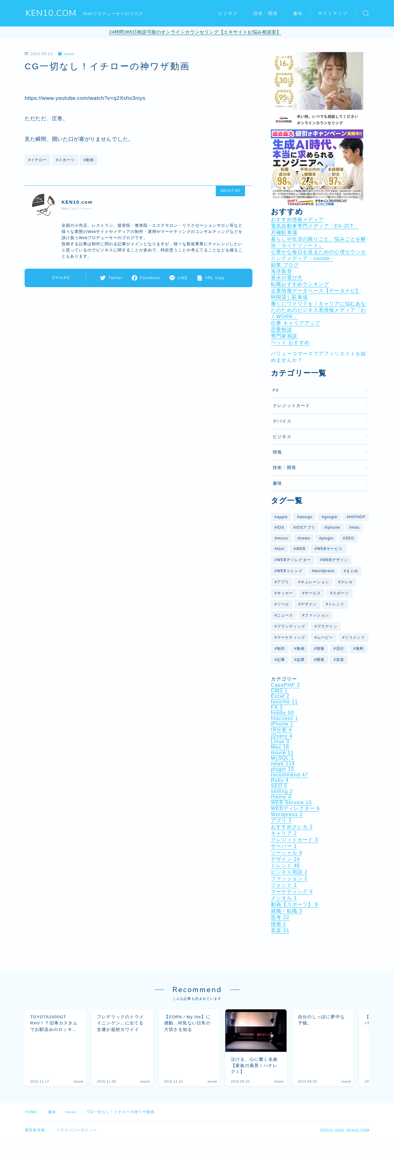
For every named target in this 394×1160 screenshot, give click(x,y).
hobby (282, 712)
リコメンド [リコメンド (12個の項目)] (355, 637)
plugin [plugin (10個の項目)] (328, 538)
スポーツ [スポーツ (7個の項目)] (341, 593)
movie (66, 54)
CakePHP (285, 685)
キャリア (284, 833)
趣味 (298, 13)
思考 (280, 917)
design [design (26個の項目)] (306, 517)
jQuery (281, 736)
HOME (31, 1117)
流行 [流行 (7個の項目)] (340, 648)
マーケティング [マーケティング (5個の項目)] (291, 637)
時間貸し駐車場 (289, 297)
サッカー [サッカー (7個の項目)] (285, 593)
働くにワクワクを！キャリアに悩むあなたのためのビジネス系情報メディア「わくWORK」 (318, 310)
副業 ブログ (285, 264)
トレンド (285, 865)
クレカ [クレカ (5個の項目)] (347, 582)
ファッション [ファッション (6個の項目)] (317, 615)
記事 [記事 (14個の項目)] (281, 659)
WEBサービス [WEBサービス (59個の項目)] (330, 549)
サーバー (284, 846)
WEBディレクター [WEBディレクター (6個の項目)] (294, 560)
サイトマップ (333, 13)
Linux (280, 741)
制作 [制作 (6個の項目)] (281, 648)
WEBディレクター (295, 808)
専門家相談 (284, 336)
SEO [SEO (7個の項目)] (349, 538)
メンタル (284, 898)
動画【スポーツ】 (294, 904)
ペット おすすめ (290, 342)
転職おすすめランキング (300, 284)
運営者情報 (35, 1136)
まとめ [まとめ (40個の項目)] (352, 571)
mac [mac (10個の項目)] (356, 527)
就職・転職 (286, 911)
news (283, 763)
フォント (284, 885)
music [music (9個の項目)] (282, 538)
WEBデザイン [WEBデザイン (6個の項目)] (335, 560)
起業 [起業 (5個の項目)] (301, 659)
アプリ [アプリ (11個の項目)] (283, 582)
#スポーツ (65, 159)
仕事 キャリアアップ (295, 323)
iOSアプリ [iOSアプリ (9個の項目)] (305, 527)
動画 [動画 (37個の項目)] (301, 648)
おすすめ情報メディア (297, 219)
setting (282, 791)
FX (276, 390)
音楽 (280, 930)
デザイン (285, 859)
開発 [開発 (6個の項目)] (320, 659)
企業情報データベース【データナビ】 (316, 290)
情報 (277, 452)
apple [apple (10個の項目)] (282, 517)
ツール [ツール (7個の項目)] (283, 604)
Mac (280, 747)
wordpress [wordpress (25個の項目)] (324, 571)
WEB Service (291, 802)
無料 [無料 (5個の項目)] (360, 648)
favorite (284, 701)
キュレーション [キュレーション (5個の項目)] (315, 582)
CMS (279, 690)
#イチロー (37, 159)
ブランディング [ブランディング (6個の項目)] (291, 626)
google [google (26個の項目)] (330, 517)
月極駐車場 (284, 232)
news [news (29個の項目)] (305, 538)
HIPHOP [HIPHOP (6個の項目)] (357, 517)
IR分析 (281, 729)
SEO (279, 785)
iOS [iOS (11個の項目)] (280, 527)
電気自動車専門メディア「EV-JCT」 (315, 226)
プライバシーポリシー (76, 1136)
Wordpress (287, 814)
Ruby (280, 780)
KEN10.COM (51, 13)
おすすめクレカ (292, 826)
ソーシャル (286, 852)
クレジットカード (291, 405)
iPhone (282, 724)
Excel (280, 696)
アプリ (281, 820)
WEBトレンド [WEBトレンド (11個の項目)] (290, 571)
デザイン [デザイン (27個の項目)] (309, 604)
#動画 (88, 159)
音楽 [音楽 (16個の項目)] (340, 659)
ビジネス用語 (289, 872)
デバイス (282, 421)
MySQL (282, 758)
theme (281, 797)
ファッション (289, 878)
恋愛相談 (281, 329)
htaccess (284, 718)
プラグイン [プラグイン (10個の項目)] (327, 626)
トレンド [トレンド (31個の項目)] (336, 604)
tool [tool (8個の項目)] (280, 549)
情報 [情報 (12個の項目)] (320, 648)
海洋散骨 (281, 271)
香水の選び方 (287, 277)
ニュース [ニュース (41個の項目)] (285, 615)
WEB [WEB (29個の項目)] (301, 549)
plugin (282, 769)
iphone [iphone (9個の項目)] (333, 527)
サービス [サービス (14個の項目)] (313, 593)
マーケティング (292, 891)
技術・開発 (265, 13)
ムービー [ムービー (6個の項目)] (325, 637)
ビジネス (228, 13)
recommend (289, 774)
